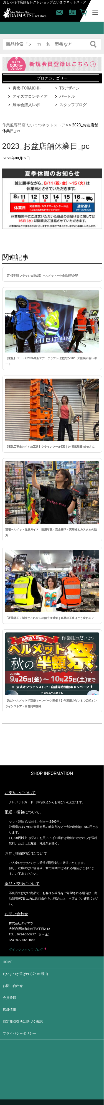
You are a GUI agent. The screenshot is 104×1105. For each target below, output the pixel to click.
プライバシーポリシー (19, 1033)
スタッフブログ (73, 105)
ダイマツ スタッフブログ (26, 949)
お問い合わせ (13, 985)
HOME (7, 962)
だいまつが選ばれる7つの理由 (25, 974)
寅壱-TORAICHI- (26, 88)
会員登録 (9, 997)
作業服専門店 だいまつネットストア (33, 125)
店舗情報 (9, 1009)
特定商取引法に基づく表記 (23, 1021)
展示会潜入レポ (26, 105)
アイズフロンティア (29, 96)
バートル (67, 96)
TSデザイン (69, 88)
